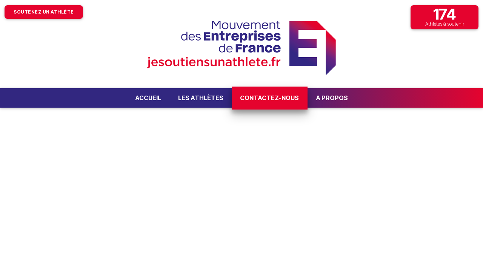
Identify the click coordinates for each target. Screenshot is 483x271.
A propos (332, 98)
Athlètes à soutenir (444, 16)
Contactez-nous (269, 98)
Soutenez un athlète (44, 12)
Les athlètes (200, 98)
